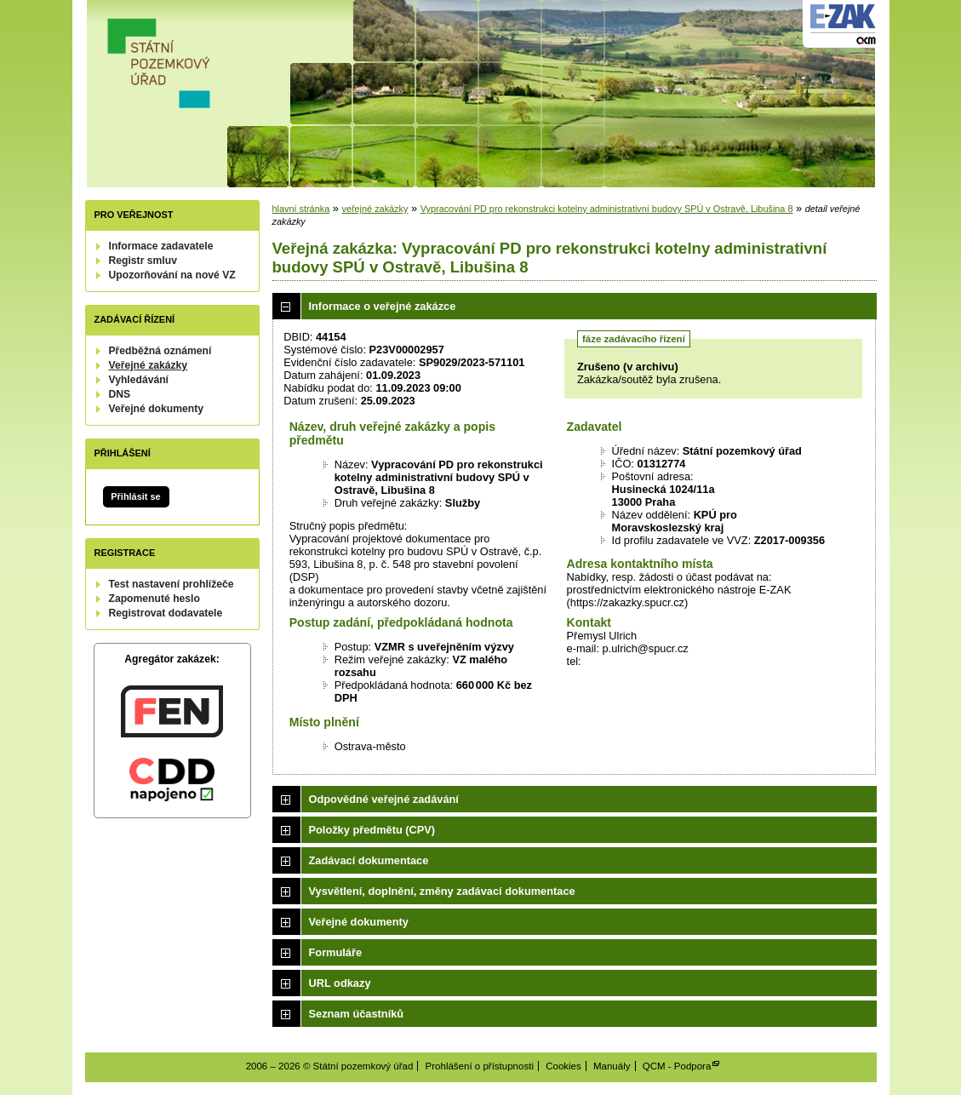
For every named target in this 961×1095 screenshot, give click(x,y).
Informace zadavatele (161, 246)
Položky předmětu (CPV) (372, 829)
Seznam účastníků (356, 1013)
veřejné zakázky (374, 209)
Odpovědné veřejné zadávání (384, 799)
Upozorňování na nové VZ (172, 275)
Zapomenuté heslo (154, 599)
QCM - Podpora (677, 1066)
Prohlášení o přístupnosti (480, 1066)
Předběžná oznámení (160, 351)
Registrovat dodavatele (166, 613)
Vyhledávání (139, 380)
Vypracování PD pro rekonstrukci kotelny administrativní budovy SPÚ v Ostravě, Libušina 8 (606, 209)
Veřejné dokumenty (156, 409)
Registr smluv (143, 261)
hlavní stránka (301, 209)
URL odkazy (340, 983)
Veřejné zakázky (148, 365)
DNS (120, 394)
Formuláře (336, 952)
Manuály (612, 1066)
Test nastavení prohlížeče (171, 584)
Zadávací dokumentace (369, 860)
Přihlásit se (135, 496)
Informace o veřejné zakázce (382, 306)
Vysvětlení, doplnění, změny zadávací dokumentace (442, 891)
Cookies (563, 1066)
